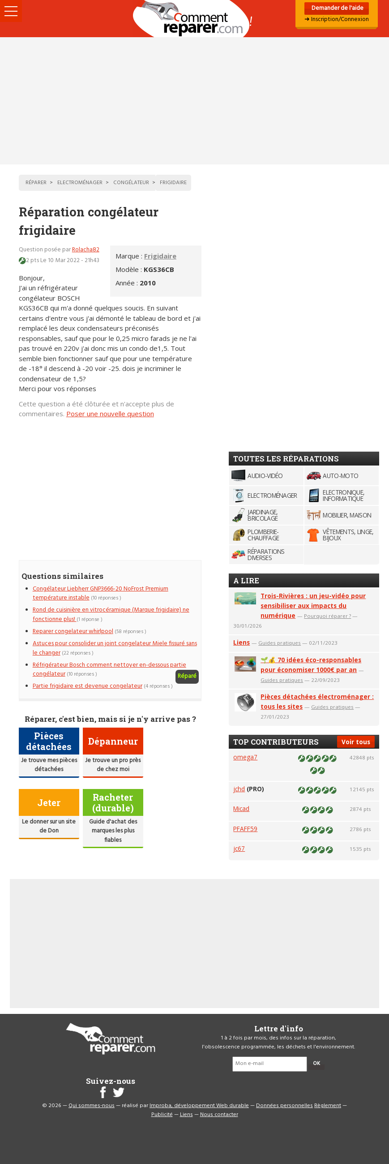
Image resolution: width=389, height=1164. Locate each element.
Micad (241, 808)
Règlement (327, 1105)
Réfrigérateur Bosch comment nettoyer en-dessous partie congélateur (109, 669)
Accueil (195, 18)
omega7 (245, 757)
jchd (239, 789)
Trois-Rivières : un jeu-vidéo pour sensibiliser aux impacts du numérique (313, 605)
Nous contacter (219, 1114)
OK (316, 1063)
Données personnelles (284, 1105)
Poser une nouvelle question (110, 413)
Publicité (162, 1114)
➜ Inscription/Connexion (336, 19)
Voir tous (356, 741)
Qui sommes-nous (91, 1105)
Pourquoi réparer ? (327, 615)
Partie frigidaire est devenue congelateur (87, 686)
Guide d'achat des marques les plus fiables (113, 831)
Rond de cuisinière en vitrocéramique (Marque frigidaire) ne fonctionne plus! (111, 614)
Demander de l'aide (336, 8)
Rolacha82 (85, 249)
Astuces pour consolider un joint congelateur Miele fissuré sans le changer (115, 648)
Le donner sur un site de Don (49, 826)
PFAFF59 (245, 828)
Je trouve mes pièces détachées (49, 765)
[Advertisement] (194, 101)
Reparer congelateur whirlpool (73, 631)
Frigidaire (160, 255)
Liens (241, 642)
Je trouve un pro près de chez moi (113, 765)
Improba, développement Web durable (199, 1105)
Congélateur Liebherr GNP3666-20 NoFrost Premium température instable (100, 593)
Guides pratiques (279, 642)
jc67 (239, 848)
